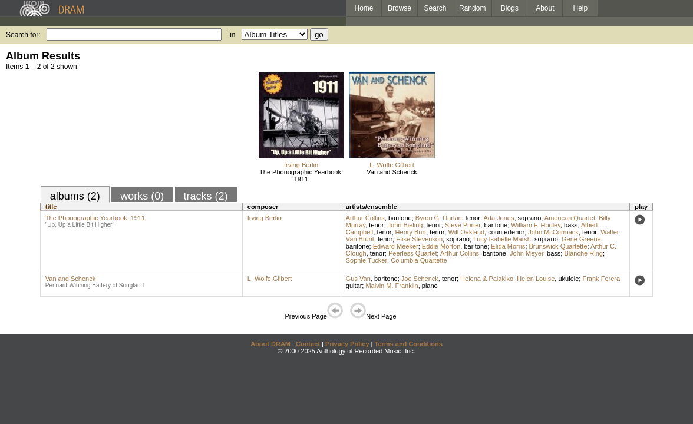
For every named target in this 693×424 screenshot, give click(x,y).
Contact (308, 343)
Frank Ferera (601, 278)
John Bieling (405, 224)
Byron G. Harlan (438, 217)
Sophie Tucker (366, 260)
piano (430, 285)
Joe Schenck (419, 278)
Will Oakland (466, 232)
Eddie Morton (441, 246)
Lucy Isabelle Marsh (502, 239)
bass (571, 224)
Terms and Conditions (409, 343)
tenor (473, 217)
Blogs (510, 8)
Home (363, 8)
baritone (400, 217)
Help (580, 8)
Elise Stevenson (419, 239)
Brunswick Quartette (558, 246)
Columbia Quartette (419, 260)
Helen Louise (536, 278)
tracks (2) (206, 196)
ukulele (568, 278)
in (232, 35)
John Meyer (526, 253)
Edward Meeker (395, 246)
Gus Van (358, 278)
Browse (399, 8)
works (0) (142, 196)
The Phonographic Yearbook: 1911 (301, 175)
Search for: (23, 35)
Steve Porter (463, 224)
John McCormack (553, 232)
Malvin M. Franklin (391, 285)
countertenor (506, 232)
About (545, 8)
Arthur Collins (365, 217)
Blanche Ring (583, 253)
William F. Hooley (535, 224)
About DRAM (270, 343)
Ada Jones (498, 217)
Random (472, 8)
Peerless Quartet (412, 253)
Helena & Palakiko (486, 278)
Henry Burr (411, 232)
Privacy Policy (347, 343)
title (51, 206)
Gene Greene (581, 239)
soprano (530, 217)
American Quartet (569, 217)
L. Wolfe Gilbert (391, 164)
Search (435, 8)
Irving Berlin (301, 164)
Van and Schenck (392, 171)
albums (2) (75, 196)
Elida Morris (508, 246)
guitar (354, 285)
